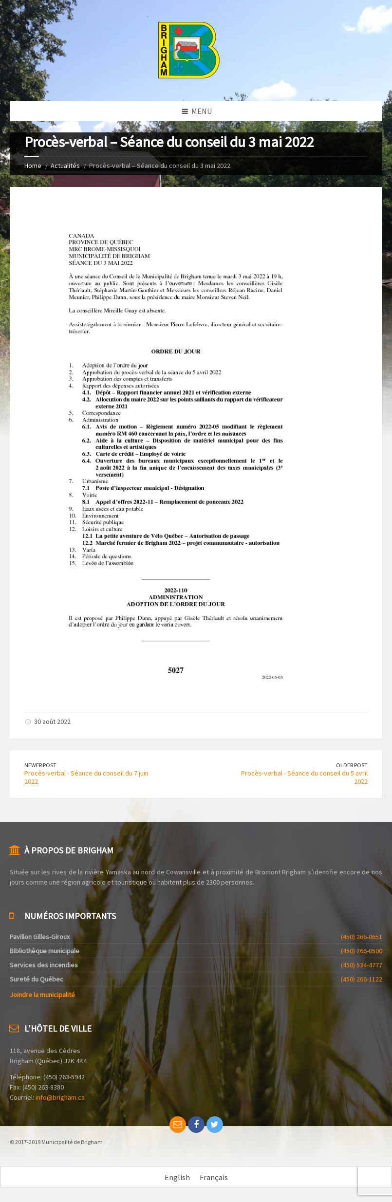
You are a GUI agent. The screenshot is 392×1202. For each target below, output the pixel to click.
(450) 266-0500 (361, 950)
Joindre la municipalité (42, 994)
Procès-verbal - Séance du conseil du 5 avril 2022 (304, 777)
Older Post (352, 765)
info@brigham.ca (60, 1097)
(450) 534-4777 (361, 965)
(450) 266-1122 (361, 979)
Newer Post (40, 765)
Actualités (65, 165)
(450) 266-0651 (361, 936)
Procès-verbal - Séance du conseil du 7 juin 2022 (86, 777)
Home (32, 165)
